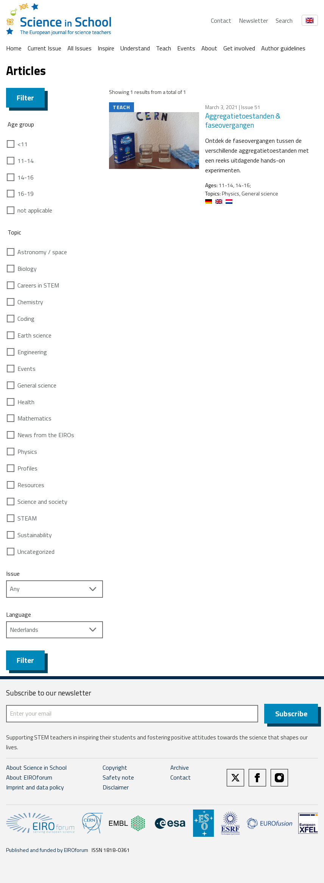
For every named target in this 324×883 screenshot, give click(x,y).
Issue (13, 573)
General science (36, 385)
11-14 (25, 160)
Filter (25, 97)
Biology (27, 268)
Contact (221, 20)
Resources (30, 484)
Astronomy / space (42, 251)
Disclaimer (116, 787)
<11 (22, 143)
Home (14, 48)
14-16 (25, 177)
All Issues (79, 48)
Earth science (34, 335)
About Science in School (36, 767)
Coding (25, 318)
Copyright (115, 767)
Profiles (27, 468)
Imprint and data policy (35, 787)
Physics (27, 451)
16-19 (25, 193)
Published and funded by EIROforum (47, 850)
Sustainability (34, 534)
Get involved (239, 48)
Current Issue (44, 48)
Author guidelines (283, 48)
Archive (179, 767)
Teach (163, 48)
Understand (135, 48)
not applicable (34, 210)
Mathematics (34, 418)
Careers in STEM (38, 285)
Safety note (118, 777)
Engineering (32, 351)
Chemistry (30, 301)
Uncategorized (36, 551)
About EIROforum (29, 777)
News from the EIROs (45, 434)
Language (18, 614)
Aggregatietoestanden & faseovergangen (242, 120)
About (209, 48)
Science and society (42, 501)
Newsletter (253, 20)
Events (186, 48)
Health (25, 401)
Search (284, 20)
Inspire (106, 48)
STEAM (27, 518)
